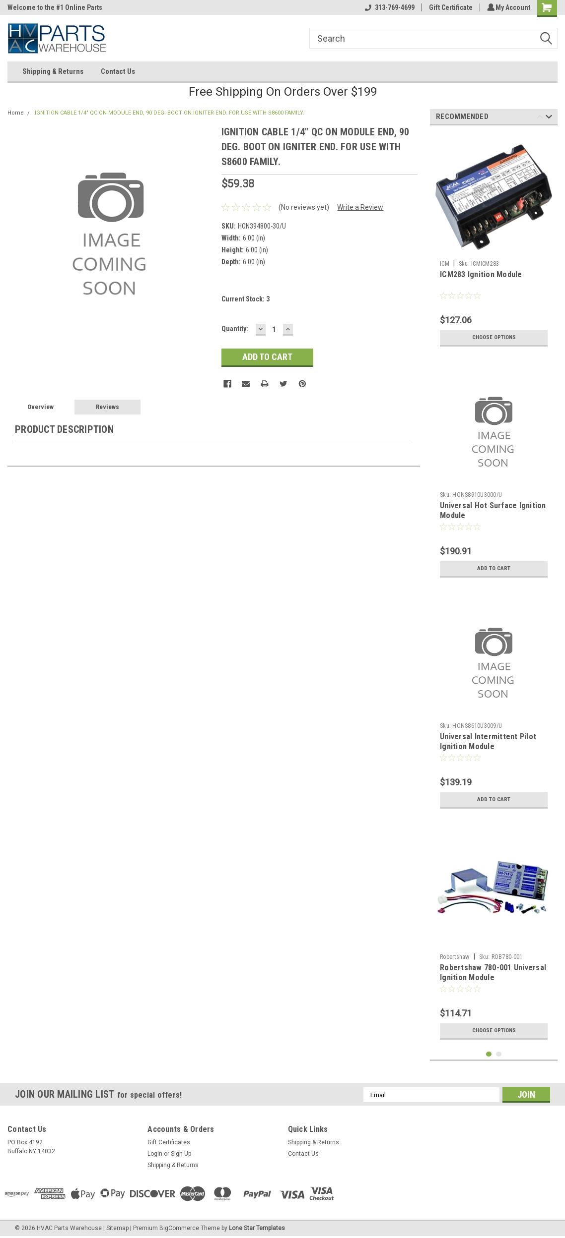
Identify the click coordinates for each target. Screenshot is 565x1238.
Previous (540, 118)
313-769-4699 (388, 7)
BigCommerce (179, 1228)
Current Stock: (245, 299)
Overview (40, 407)
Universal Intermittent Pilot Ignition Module (488, 741)
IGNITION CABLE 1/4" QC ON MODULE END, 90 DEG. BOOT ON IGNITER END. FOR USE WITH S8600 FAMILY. (169, 113)
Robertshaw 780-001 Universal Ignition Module (493, 972)
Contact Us (118, 71)
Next (549, 118)
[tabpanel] (494, 242)
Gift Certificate (449, 7)
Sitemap (117, 1228)
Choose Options (494, 338)
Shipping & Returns (52, 71)
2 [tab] (498, 1054)
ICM (444, 263)
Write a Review (360, 207)
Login (154, 1153)
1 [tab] (489, 1054)
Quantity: (234, 329)
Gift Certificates (168, 1142)
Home (15, 113)
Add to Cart (493, 569)
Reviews (107, 407)
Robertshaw (455, 956)
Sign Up (181, 1153)
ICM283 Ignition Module (481, 274)
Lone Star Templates (257, 1228)
